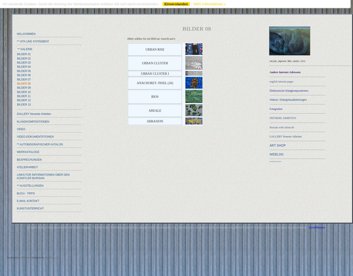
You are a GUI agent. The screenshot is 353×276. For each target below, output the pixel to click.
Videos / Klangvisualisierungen (288, 99)
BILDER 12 (24, 100)
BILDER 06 (24, 75)
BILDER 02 (24, 58)
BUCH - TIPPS (26, 193)
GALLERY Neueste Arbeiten (34, 114)
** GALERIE (24, 49)
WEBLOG (277, 154)
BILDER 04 (24, 66)
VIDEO (21, 129)
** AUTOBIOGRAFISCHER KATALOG (40, 144)
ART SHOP (278, 145)
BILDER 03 (24, 62)
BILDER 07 (24, 79)
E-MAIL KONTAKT (28, 201)
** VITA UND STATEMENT (33, 41)
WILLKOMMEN (26, 34)
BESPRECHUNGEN (29, 159)
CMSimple (25, 257)
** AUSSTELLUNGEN (30, 185)
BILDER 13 (24, 104)
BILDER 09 (24, 87)
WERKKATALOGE (28, 152)
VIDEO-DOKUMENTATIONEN (35, 136)
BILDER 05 (24, 71)
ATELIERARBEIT (27, 167)
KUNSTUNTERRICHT (30, 208)
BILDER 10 (24, 92)
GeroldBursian (317, 227)
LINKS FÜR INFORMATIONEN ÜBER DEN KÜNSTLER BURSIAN (43, 176)
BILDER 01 (24, 54)
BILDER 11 (24, 96)
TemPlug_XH (51, 257)
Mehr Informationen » (210, 4)
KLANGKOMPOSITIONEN (33, 121)
